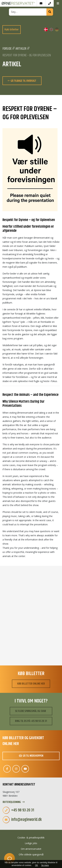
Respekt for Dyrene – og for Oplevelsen (26, 55)
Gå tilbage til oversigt (22, 81)
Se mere (45, 865)
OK (36, 865)
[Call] (49, 3)
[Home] (18, 3)
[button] (58, 3)
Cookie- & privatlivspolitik (31, 837)
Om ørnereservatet (31, 848)
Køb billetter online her (31, 684)
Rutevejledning (14, 802)
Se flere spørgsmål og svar (30, 711)
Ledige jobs (31, 843)
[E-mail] (41, 3)
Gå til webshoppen (31, 756)
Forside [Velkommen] (7, 48)
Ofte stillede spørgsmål (31, 854)
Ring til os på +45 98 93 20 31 (31, 721)
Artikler (21, 48)
